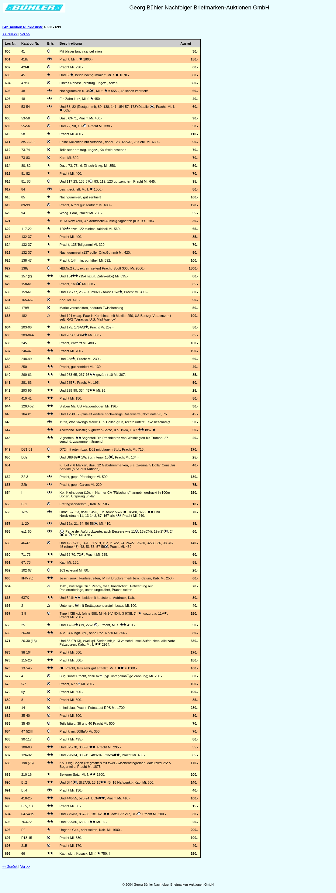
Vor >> (25, 34)
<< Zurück (10, 34)
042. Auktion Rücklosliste (22, 27)
